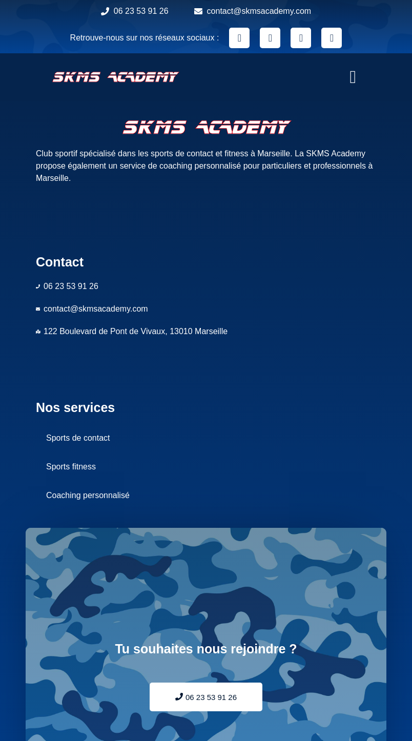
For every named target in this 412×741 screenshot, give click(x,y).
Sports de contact (78, 438)
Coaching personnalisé (88, 495)
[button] (353, 77)
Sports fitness (71, 466)
